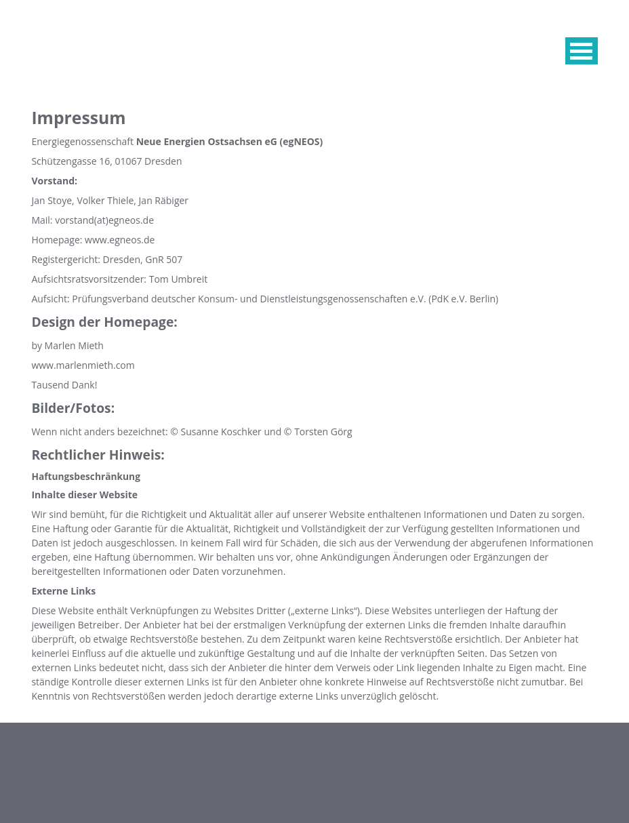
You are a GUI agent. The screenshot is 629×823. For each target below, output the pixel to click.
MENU (581, 50)
